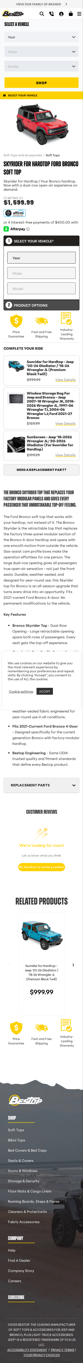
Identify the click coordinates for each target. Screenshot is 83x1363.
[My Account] (61, 13)
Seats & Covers (20, 1160)
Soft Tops (53, 155)
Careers (14, 1280)
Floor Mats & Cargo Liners (30, 1190)
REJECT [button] (59, 691)
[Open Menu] (79, 13)
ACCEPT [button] (44, 691)
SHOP (41, 82)
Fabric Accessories (24, 1221)
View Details (65, 379)
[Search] (42, 13)
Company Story (21, 1270)
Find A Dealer (19, 1260)
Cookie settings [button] (21, 691)
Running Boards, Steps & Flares (34, 1201)
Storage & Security (23, 1180)
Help (11, 1249)
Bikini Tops (16, 1139)
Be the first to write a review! (41, 867)
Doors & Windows (22, 1170)
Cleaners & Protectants (27, 1211)
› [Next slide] (73, 963)
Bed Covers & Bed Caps (27, 1150)
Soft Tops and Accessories (23, 155)
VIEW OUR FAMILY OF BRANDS (38, 4)
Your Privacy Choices (41, 1355)
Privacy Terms (62, 1349)
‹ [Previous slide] (10, 963)
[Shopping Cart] (71, 14)
